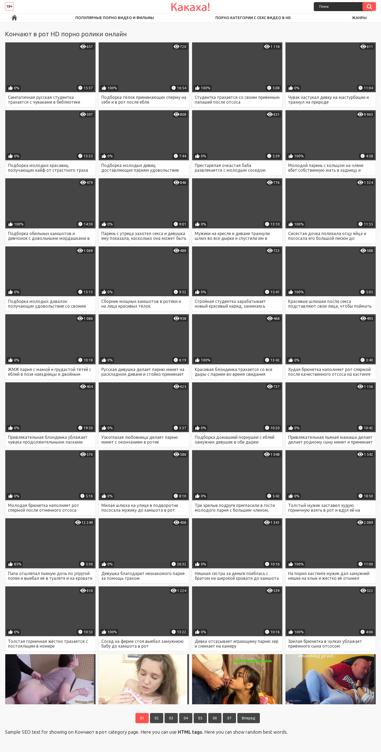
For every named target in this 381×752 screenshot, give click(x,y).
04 (186, 718)
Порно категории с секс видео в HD (253, 18)
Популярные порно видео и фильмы (114, 18)
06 (215, 718)
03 (171, 718)
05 (200, 718)
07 (229, 718)
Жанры (359, 18)
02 (157, 718)
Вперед (248, 718)
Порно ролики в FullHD (14, 18)
